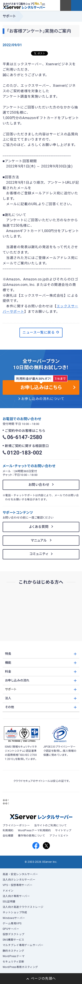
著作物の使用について (31, 835)
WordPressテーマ (14, 956)
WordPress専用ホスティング (20, 967)
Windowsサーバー (14, 918)
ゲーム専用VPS (12, 923)
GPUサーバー (11, 928)
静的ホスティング (13, 950)
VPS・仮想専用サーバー (18, 885)
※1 (43, 4)
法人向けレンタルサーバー (19, 879)
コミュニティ (39, 554)
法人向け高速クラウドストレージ (23, 907)
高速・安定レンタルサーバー (20, 874)
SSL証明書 (9, 901)
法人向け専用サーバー (16, 896)
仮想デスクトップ (13, 934)
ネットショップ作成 (15, 912)
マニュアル (39, 540)
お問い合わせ (38, 485)
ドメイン (8, 890)
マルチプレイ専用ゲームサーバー (23, 945)
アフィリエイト (58, 835)
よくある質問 (39, 527)
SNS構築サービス (13, 939)
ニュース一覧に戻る (41, 332)
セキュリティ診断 (13, 961)
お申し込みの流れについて (43, 399)
